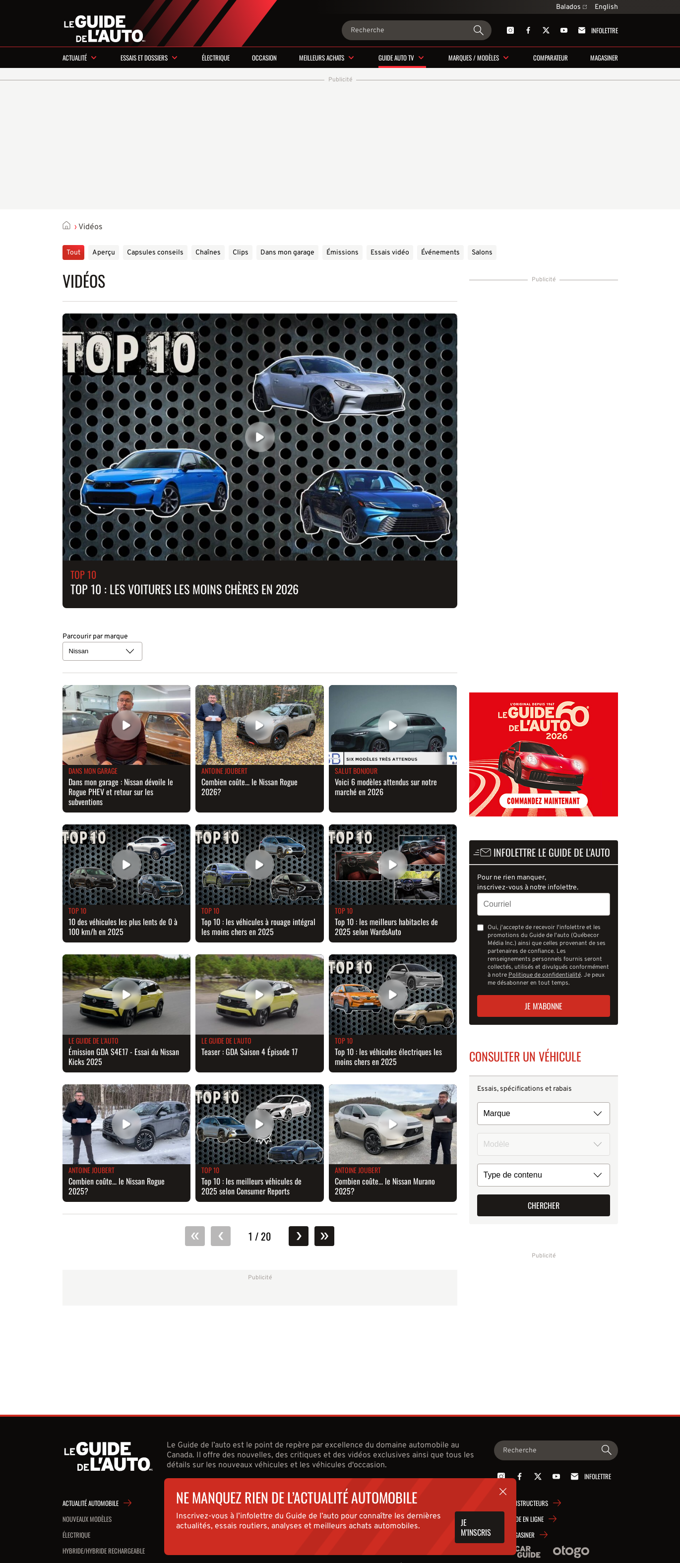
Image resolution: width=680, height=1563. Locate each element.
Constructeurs (527, 1503)
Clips (240, 253)
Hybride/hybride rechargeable (103, 1551)
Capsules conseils (155, 253)
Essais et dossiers (144, 58)
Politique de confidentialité (544, 975)
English (606, 7)
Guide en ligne (525, 1519)
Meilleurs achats (321, 58)
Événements (440, 253)
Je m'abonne (543, 1006)
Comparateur (550, 58)
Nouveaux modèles (87, 1519)
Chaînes (208, 253)
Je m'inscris (476, 1527)
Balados (571, 7)
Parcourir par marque (95, 636)
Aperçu (103, 253)
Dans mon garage (287, 253)
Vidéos (90, 227)
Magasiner (604, 58)
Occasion (264, 58)
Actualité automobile (90, 1503)
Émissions (342, 253)
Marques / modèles (473, 58)
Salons (482, 253)
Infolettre (596, 30)
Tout (73, 253)
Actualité (74, 58)
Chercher (543, 1205)
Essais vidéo (390, 253)
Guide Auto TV (396, 58)
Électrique (216, 58)
